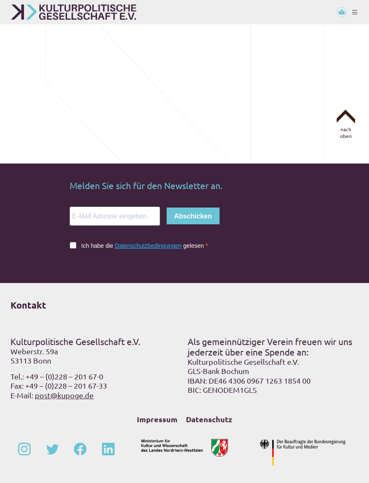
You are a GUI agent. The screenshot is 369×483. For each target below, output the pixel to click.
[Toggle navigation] (355, 12)
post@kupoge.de (64, 395)
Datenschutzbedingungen (148, 245)
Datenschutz (209, 419)
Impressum (157, 419)
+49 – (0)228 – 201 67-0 (64, 376)
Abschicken (193, 216)
